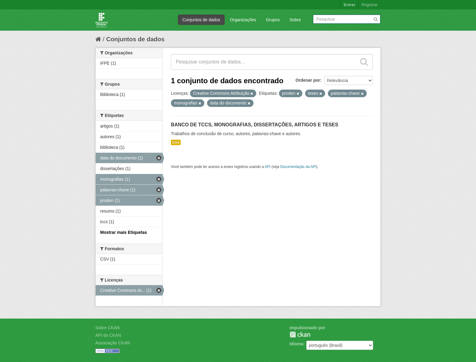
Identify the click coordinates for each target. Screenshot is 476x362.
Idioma (296, 343)
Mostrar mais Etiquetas (123, 232)
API (267, 167)
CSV (175, 142)
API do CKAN (108, 335)
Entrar (349, 4)
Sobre (295, 19)
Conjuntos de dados (201, 19)
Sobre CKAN (107, 327)
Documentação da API (298, 167)
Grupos (273, 19)
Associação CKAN (112, 342)
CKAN (300, 334)
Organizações (243, 19)
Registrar (370, 4)
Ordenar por (308, 80)
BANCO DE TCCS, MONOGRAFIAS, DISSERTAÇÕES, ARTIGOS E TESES (254, 124)
